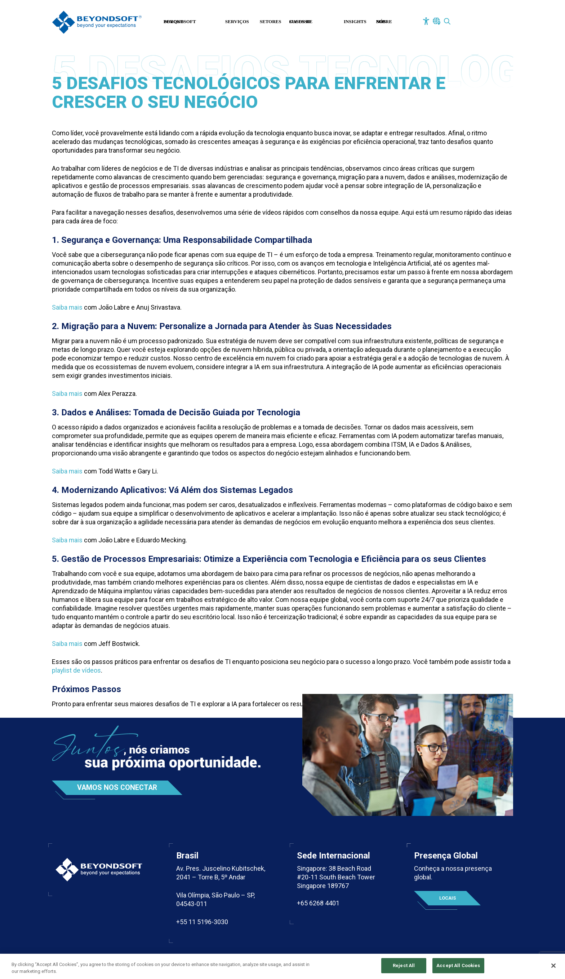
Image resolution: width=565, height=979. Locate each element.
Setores (270, 21)
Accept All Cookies (458, 965)
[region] (282, 966)
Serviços (237, 21)
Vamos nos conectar (118, 787)
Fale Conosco (478, 22)
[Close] (553, 966)
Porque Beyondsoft (180, 21)
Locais (447, 898)
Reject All (404, 965)
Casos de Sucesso (301, 21)
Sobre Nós (384, 21)
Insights (355, 21)
